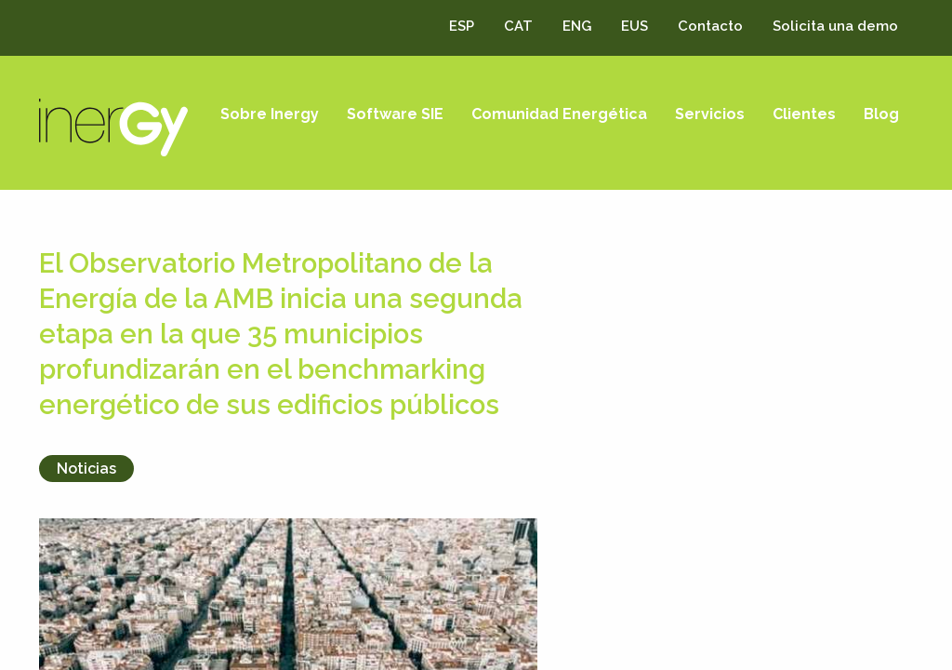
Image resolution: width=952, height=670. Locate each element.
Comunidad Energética (559, 114)
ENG (576, 26)
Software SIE (395, 114)
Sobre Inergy (269, 114)
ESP (461, 26)
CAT (518, 26)
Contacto (710, 26)
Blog (881, 114)
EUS (634, 26)
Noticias (86, 468)
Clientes (804, 114)
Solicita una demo (835, 26)
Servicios (710, 114)
